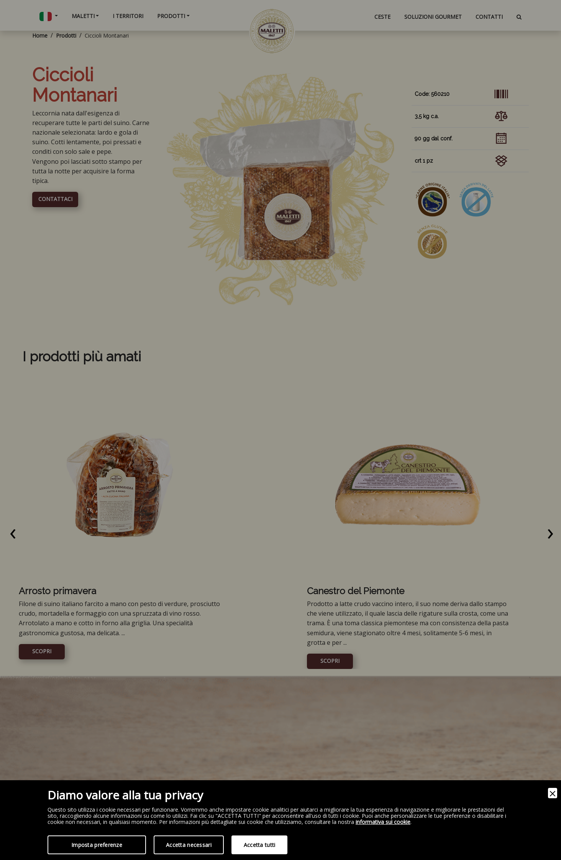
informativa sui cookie (383, 822)
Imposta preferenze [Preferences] (96, 844)
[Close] (552, 793)
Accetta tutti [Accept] (260, 844)
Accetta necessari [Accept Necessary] (189, 844)
